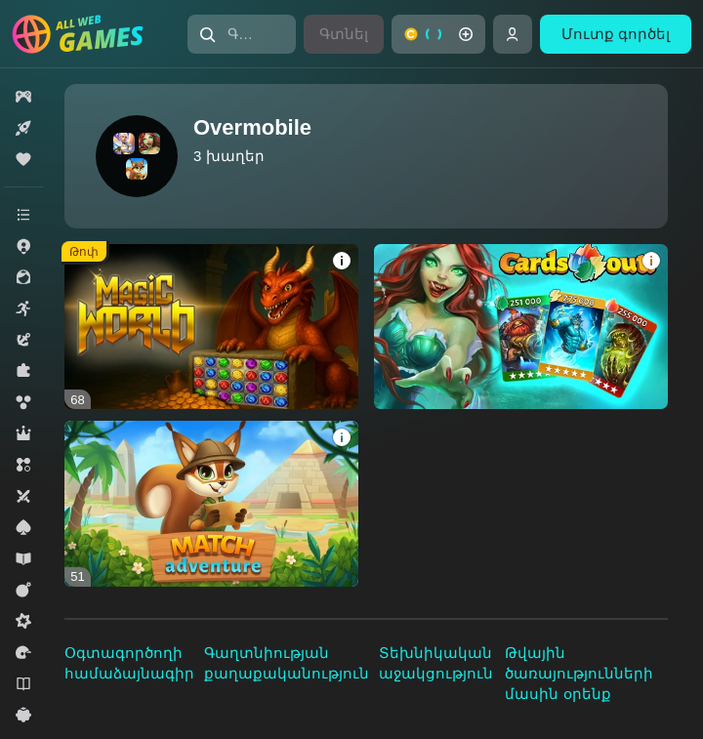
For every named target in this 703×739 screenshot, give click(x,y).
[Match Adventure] (211, 503)
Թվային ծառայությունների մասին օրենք (579, 673)
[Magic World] (211, 326)
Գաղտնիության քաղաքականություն (286, 662)
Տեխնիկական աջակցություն (436, 662)
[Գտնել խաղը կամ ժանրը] (241, 34)
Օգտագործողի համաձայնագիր (129, 662)
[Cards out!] (521, 326)
